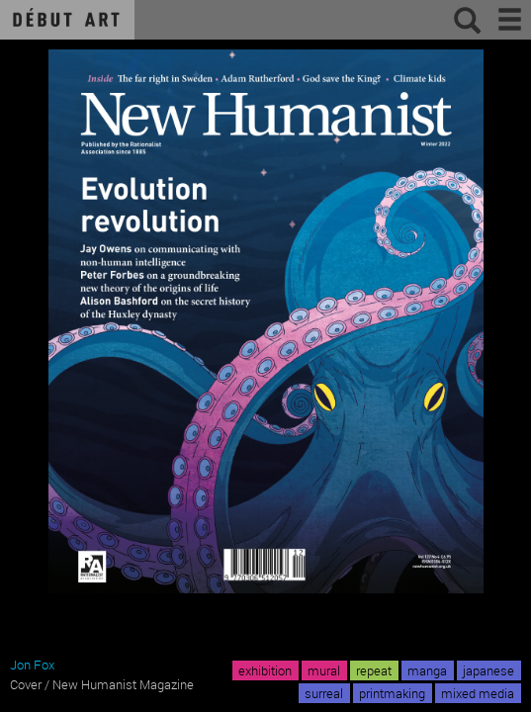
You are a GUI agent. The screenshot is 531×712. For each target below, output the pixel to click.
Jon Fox (32, 664)
